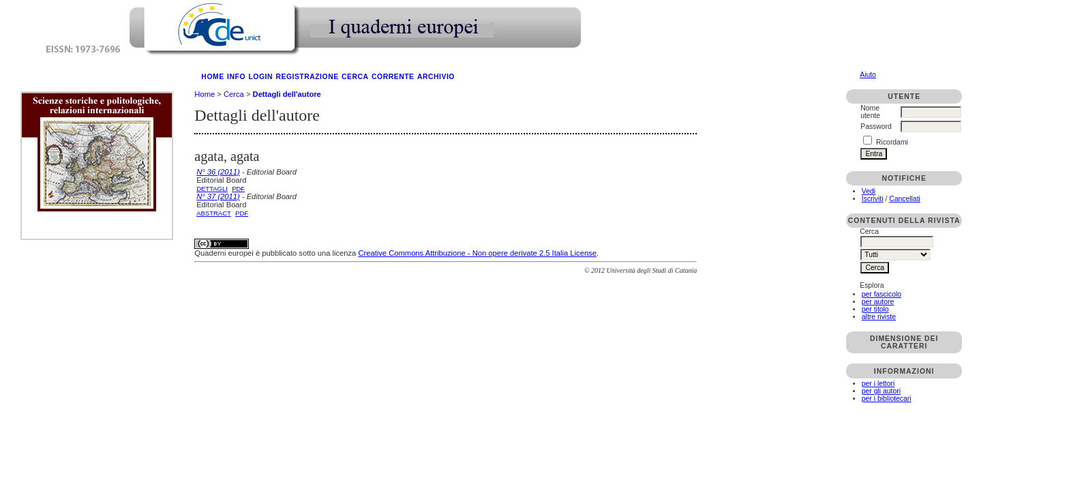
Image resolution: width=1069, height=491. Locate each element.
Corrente (393, 76)
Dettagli (212, 188)
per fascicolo (881, 294)
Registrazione (306, 76)
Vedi (868, 191)
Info (236, 76)
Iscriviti (873, 199)
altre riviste (879, 317)
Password (876, 126)
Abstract (213, 213)
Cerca (355, 76)
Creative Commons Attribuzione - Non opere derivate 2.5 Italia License (477, 253)
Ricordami (892, 142)
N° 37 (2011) (218, 196)
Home (212, 76)
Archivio (436, 76)
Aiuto (868, 74)
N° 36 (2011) (218, 172)
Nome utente (870, 111)
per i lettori (878, 383)
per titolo (875, 309)
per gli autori (881, 391)
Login (260, 76)
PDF (238, 188)
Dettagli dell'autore (287, 94)
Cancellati (904, 199)
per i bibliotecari (887, 398)
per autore (878, 302)
